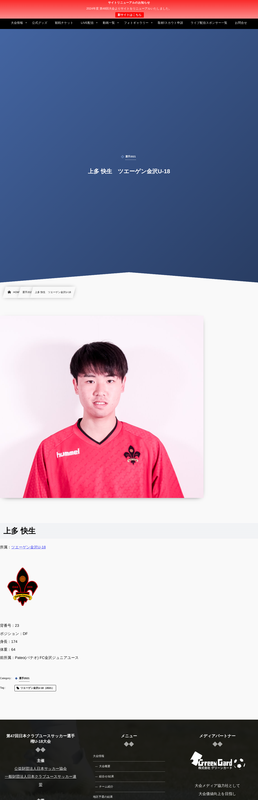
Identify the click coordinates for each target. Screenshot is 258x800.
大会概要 (104, 766)
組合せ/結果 (106, 776)
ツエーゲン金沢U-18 (28, 547)
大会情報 (98, 756)
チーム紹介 (106, 786)
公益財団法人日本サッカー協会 (40, 769)
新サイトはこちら (130, 15)
